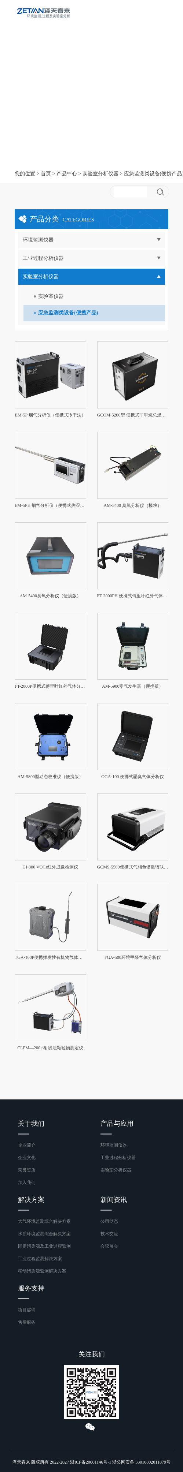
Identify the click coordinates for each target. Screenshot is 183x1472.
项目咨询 (27, 1309)
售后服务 (27, 1322)
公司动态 (109, 1221)
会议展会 (109, 1246)
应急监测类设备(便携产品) (68, 312)
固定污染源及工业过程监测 (44, 1246)
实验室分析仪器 (100, 173)
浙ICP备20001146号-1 (90, 1462)
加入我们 (27, 1182)
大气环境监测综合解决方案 (44, 1221)
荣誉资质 (27, 1170)
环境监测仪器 (113, 1145)
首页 (46, 173)
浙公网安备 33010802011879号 (141, 1462)
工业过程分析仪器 (118, 1157)
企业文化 (27, 1157)
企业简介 (27, 1145)
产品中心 (66, 173)
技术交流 (109, 1233)
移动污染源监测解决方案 (42, 1271)
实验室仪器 (51, 296)
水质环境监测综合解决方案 (44, 1233)
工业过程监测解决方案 (40, 1258)
